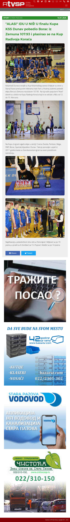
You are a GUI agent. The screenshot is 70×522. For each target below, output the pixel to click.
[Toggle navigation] (66, 5)
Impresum (47, 519)
